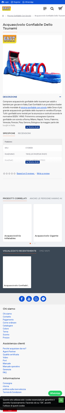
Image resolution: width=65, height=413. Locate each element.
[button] (30, 243)
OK (61, 400)
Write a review (43, 173)
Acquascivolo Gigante (46, 236)
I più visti (44, 251)
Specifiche (9, 133)
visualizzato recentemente (19, 251)
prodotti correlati (15, 198)
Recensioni (24, 133)
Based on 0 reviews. (26, 173)
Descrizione (10, 97)
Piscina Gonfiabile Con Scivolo (19, 16)
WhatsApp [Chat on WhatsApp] (55, 393)
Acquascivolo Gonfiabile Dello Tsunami (17, 285)
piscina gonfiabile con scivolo (34, 107)
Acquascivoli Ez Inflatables (12, 237)
